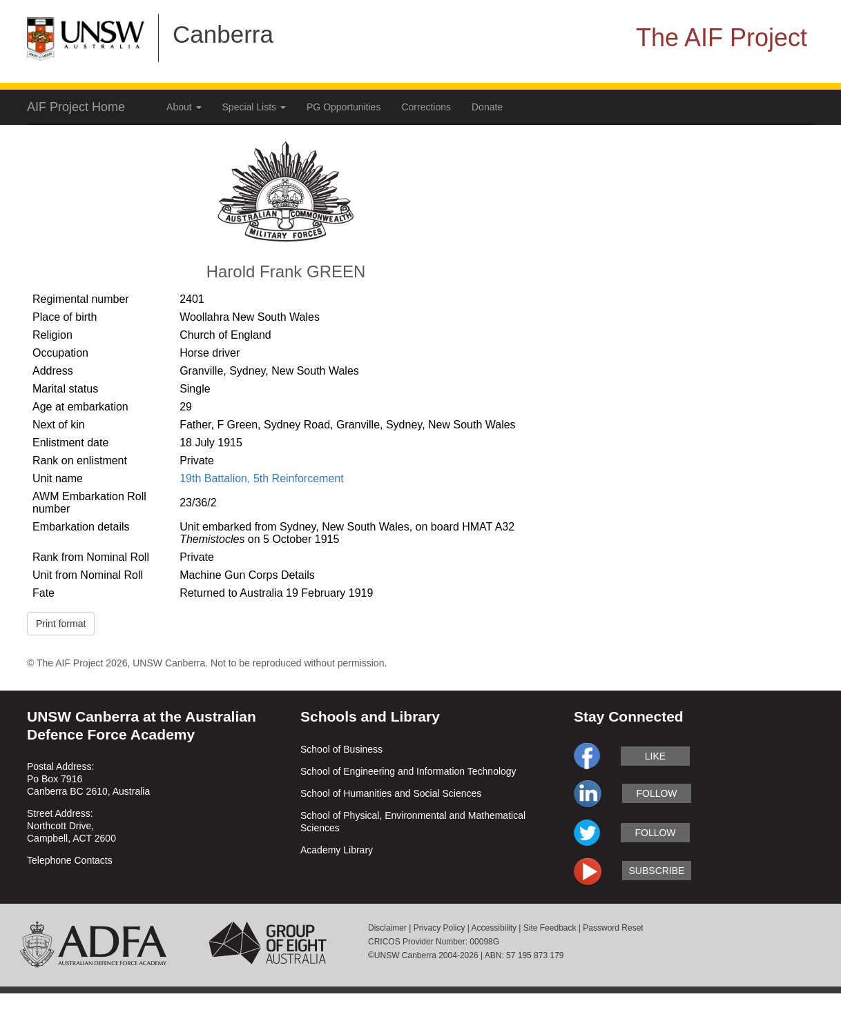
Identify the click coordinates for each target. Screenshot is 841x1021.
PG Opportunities (343, 106)
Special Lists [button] (254, 106)
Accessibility (494, 928)
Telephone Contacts (70, 860)
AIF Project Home (76, 107)
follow (656, 793)
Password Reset (613, 928)
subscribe (657, 870)
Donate (487, 106)
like (655, 756)
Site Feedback (550, 928)
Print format (61, 623)
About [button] (183, 106)
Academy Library (336, 849)
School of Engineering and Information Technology (408, 771)
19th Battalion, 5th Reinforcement (261, 478)
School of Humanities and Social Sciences (390, 793)
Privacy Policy (439, 928)
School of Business (341, 749)
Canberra (223, 34)
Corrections (426, 106)
